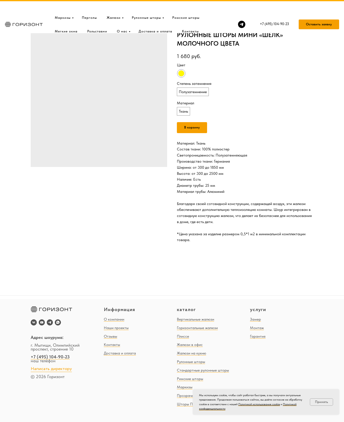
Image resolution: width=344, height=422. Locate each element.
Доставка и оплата (155, 16)
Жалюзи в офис (190, 344)
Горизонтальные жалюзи (197, 327)
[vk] (34, 322)
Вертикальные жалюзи (195, 319)
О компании (114, 319)
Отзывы (110, 336)
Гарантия (258, 336)
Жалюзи (114, 2)
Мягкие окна (66, 16)
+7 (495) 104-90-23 (50, 356)
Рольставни (97, 16)
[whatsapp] (58, 322)
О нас (122, 16)
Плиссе (183, 336)
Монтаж (257, 327)
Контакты (190, 16)
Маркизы (63, 2)
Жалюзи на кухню (191, 353)
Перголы (89, 2)
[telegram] (241, 8)
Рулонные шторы (146, 2)
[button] (319, 9)
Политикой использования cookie (259, 404)
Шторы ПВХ (187, 404)
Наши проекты (116, 327)
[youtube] (42, 322)
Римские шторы (186, 2)
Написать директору (51, 369)
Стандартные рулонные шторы (203, 370)
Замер (255, 319)
